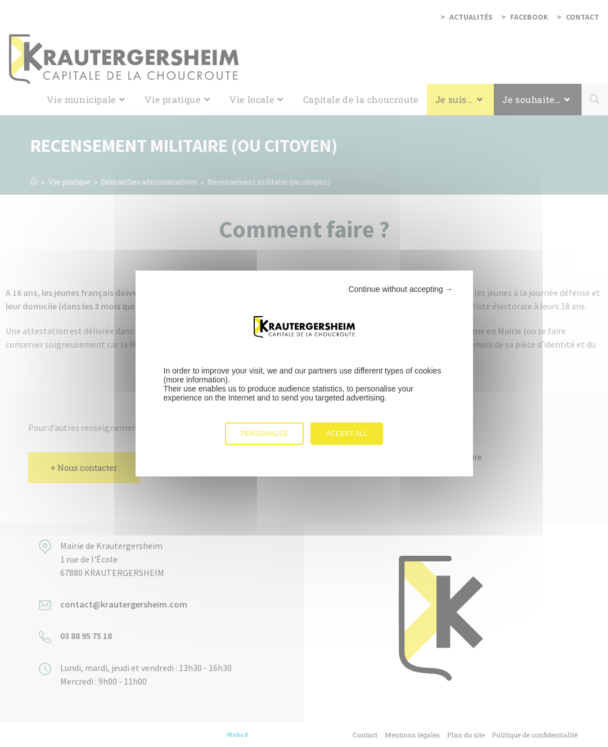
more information (195, 379)
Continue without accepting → (401, 289)
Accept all (346, 434)
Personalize (264, 434)
